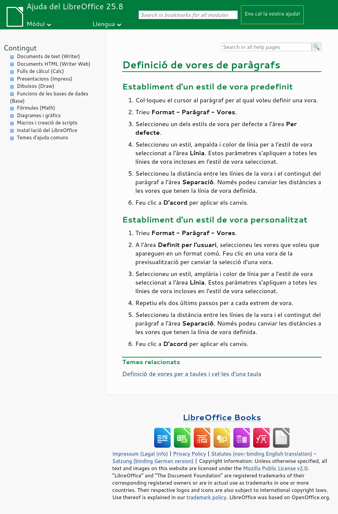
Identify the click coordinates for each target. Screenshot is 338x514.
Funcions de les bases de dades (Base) (49, 97)
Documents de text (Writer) (48, 56)
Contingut (20, 48)
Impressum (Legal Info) (140, 453)
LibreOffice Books (222, 417)
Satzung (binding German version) (153, 460)
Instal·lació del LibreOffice (47, 130)
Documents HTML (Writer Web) (53, 63)
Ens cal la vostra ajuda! (272, 13)
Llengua (103, 23)
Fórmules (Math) (36, 107)
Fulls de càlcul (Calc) (40, 71)
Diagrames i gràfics (39, 115)
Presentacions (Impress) (44, 78)
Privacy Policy (189, 453)
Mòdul (35, 23)
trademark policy (206, 497)
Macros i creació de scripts (47, 122)
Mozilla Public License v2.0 (275, 468)
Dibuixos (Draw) (35, 86)
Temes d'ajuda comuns (42, 137)
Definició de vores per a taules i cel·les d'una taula (191, 373)
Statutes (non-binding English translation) (261, 453)
